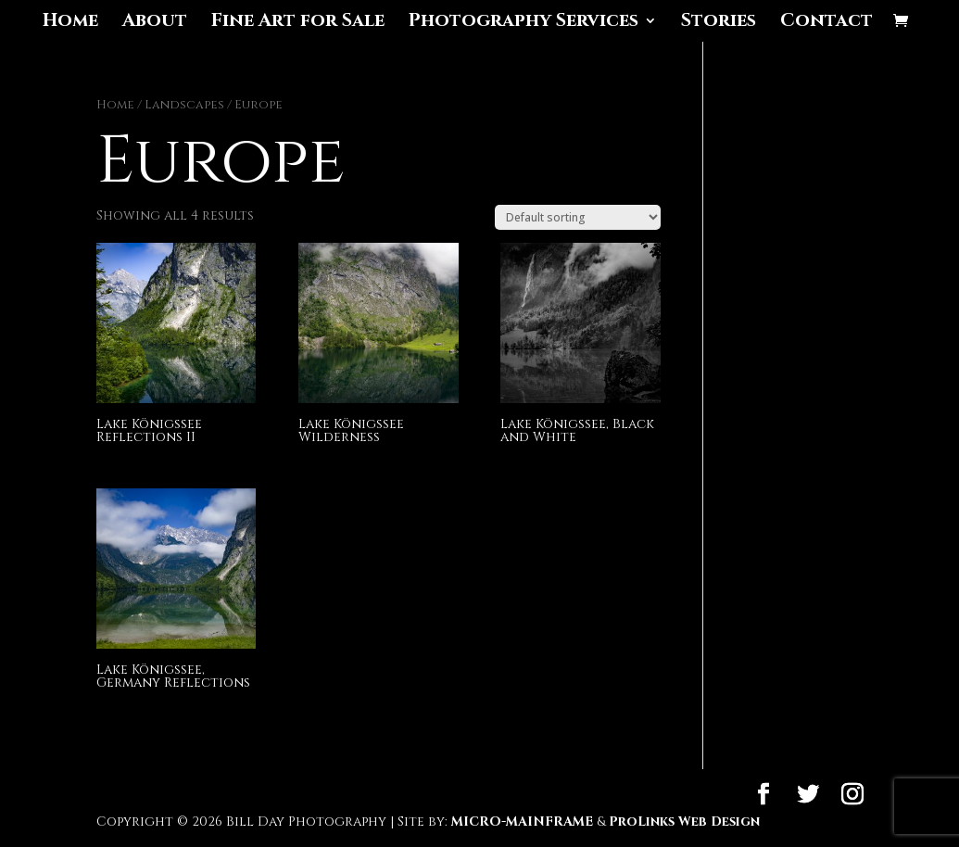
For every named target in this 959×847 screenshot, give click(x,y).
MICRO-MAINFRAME (522, 821)
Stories (718, 23)
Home (70, 23)
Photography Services (523, 23)
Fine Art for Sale (298, 23)
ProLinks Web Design (684, 821)
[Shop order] (578, 217)
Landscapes (184, 104)
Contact (826, 23)
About (154, 23)
